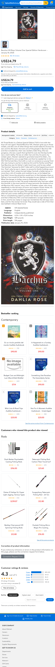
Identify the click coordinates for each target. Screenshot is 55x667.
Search (50, 600)
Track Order (46, 616)
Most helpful (39, 595)
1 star (28, 582)
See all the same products (45, 540)
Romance (24, 138)
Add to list (13, 122)
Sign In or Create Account (13, 616)
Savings (25, 7)
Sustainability (6, 641)
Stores (4, 654)
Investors (5, 638)
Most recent (13, 595)
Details (18, 118)
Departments (7, 7)
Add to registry (40, 122)
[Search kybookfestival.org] (31, 3)
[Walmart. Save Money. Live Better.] (10, 2)
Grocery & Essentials (37, 7)
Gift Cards (5, 664)
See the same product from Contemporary (39, 423)
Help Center (32, 616)
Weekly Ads (27, 619)
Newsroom (5, 635)
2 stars (28, 579)
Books (18, 138)
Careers (4, 632)
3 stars (28, 577)
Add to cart (27, 89)
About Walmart (7, 629)
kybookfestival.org (21, 71)
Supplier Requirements (9, 644)
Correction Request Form (13, 556)
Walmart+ (5, 661)
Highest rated (26, 595)
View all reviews (8, 588)
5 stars (28, 572)
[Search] (45, 3)
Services (18, 7)
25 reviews (16, 56)
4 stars (28, 575)
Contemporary (32, 138)
